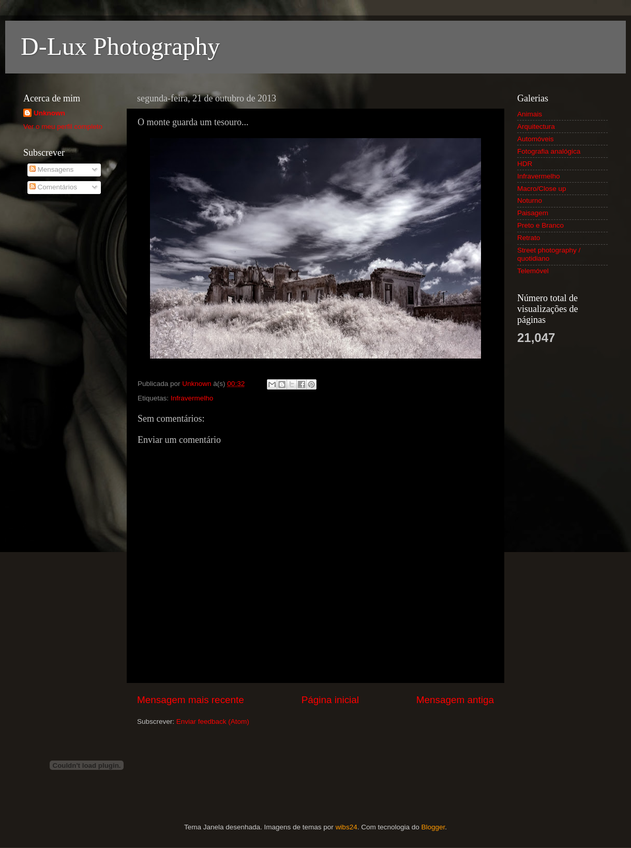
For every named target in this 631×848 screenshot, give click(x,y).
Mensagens (51, 169)
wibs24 (346, 827)
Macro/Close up (541, 188)
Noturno (529, 200)
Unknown (49, 113)
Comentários (53, 187)
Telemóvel (533, 271)
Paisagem (532, 213)
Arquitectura (536, 126)
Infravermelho (192, 398)
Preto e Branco (540, 225)
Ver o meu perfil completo (62, 126)
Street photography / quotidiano (548, 254)
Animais (529, 114)
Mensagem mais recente (190, 699)
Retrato (528, 238)
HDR (524, 164)
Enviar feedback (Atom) (212, 721)
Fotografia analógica (548, 151)
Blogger (433, 827)
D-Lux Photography (120, 46)
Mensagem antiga (455, 699)
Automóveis (535, 139)
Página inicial (330, 699)
